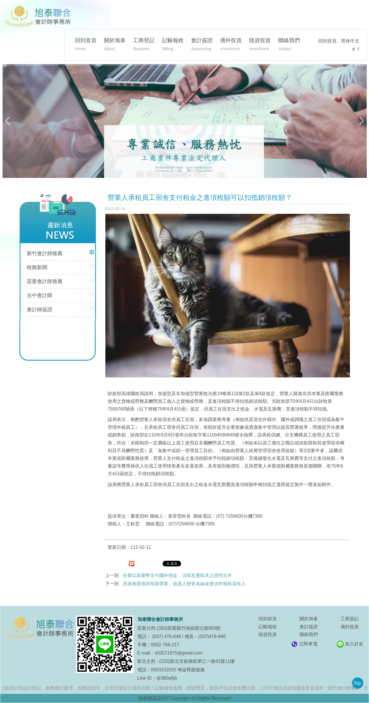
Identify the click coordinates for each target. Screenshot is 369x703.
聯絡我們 (289, 45)
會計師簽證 (39, 309)
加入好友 (354, 643)
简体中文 (350, 40)
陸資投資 (260, 45)
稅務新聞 (37, 267)
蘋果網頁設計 (152, 698)
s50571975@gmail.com (178, 653)
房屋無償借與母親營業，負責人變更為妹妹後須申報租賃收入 (184, 583)
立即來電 (308, 643)
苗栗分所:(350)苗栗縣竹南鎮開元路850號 (179, 628)
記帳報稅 (173, 45)
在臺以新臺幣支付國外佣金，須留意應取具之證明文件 (177, 575)
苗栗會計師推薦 (45, 281)
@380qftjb (166, 678)
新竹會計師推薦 (45, 253)
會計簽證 (202, 45)
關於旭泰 (115, 45)
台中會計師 (39, 295)
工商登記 (144, 45)
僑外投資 (231, 45)
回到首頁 (327, 40)
